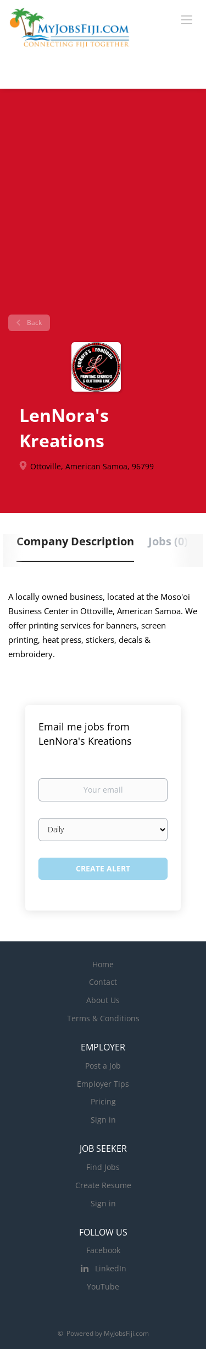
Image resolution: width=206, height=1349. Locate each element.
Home (103, 964)
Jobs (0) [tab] (168, 541)
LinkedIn (110, 1268)
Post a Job (103, 1065)
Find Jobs (103, 1167)
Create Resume (103, 1185)
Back (33, 322)
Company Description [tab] (75, 541)
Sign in (103, 1119)
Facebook (103, 1250)
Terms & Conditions (103, 1018)
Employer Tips (103, 1084)
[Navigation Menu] (186, 19)
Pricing (103, 1101)
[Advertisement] (103, 205)
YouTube (103, 1286)
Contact (103, 982)
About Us (103, 1000)
